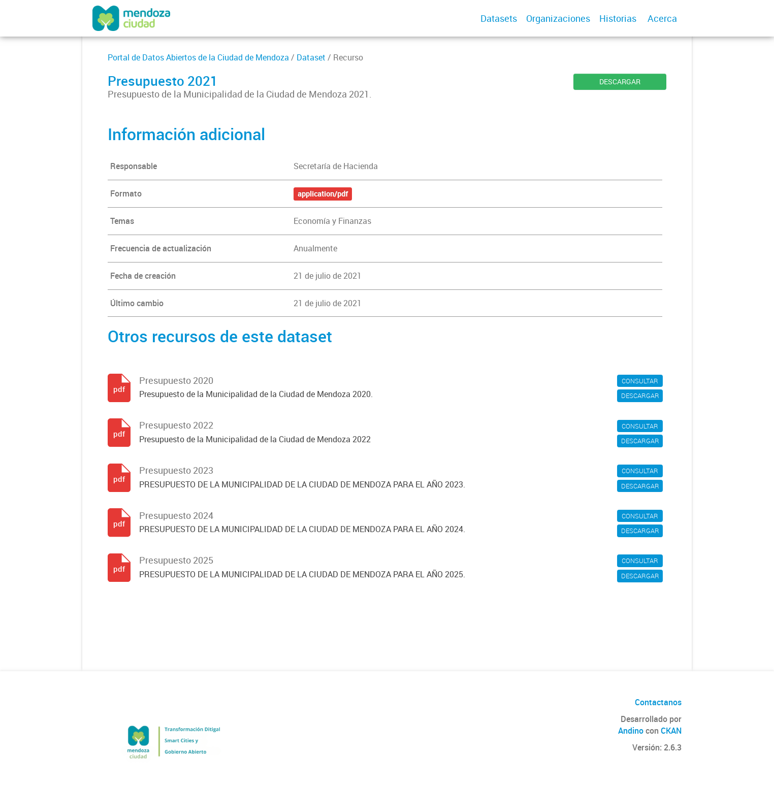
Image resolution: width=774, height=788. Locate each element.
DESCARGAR (619, 81)
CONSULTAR (640, 380)
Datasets (498, 18)
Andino (630, 730)
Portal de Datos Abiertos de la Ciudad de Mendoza (198, 57)
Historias (617, 18)
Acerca (662, 18)
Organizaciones (558, 18)
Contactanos (658, 702)
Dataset (311, 57)
